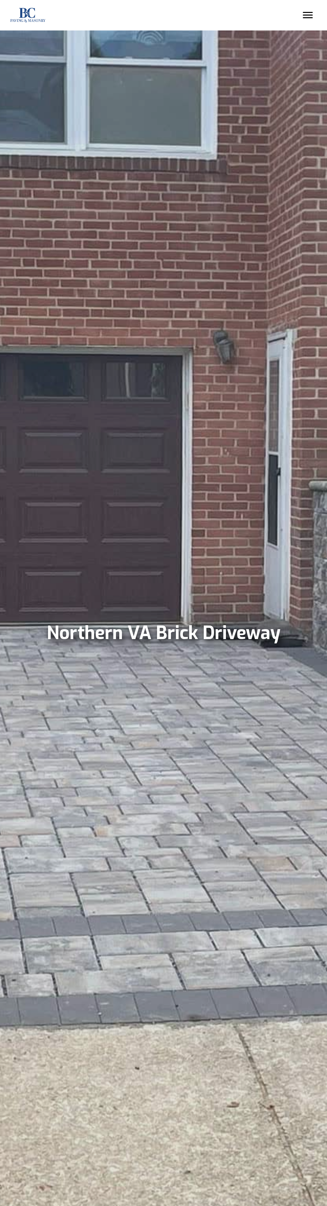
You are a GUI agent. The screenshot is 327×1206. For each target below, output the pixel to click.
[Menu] (306, 15)
